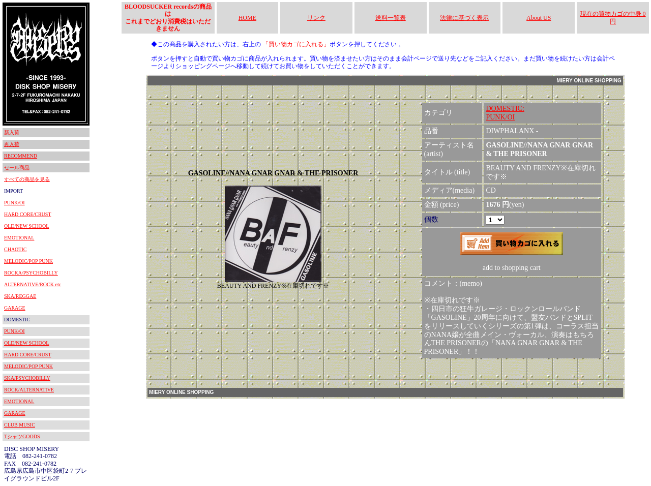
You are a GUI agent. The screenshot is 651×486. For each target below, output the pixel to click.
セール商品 (16, 167)
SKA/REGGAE (20, 296)
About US (538, 17)
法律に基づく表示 (464, 17)
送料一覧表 (390, 17)
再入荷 (11, 144)
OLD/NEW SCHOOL (26, 226)
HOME (247, 17)
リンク (316, 17)
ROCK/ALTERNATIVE (29, 389)
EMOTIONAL (19, 237)
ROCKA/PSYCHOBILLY (31, 273)
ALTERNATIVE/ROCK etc (32, 284)
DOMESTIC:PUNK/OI (505, 113)
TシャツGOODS (22, 436)
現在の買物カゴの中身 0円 (613, 17)
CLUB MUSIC (19, 425)
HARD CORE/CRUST (27, 214)
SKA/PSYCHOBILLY (27, 378)
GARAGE (14, 308)
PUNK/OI (14, 202)
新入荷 (11, 132)
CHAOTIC (15, 249)
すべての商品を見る (27, 179)
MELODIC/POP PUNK (28, 261)
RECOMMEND (20, 156)
